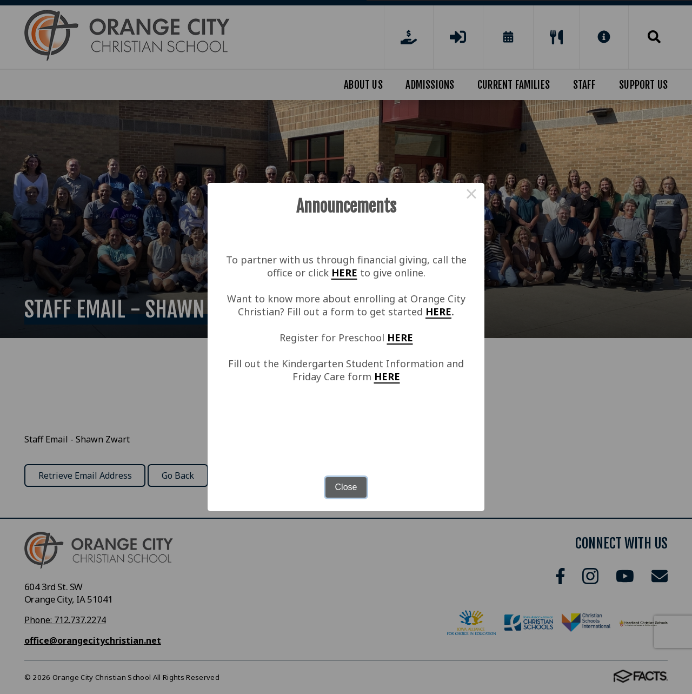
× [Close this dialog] (471, 196)
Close (346, 487)
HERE (344, 272)
